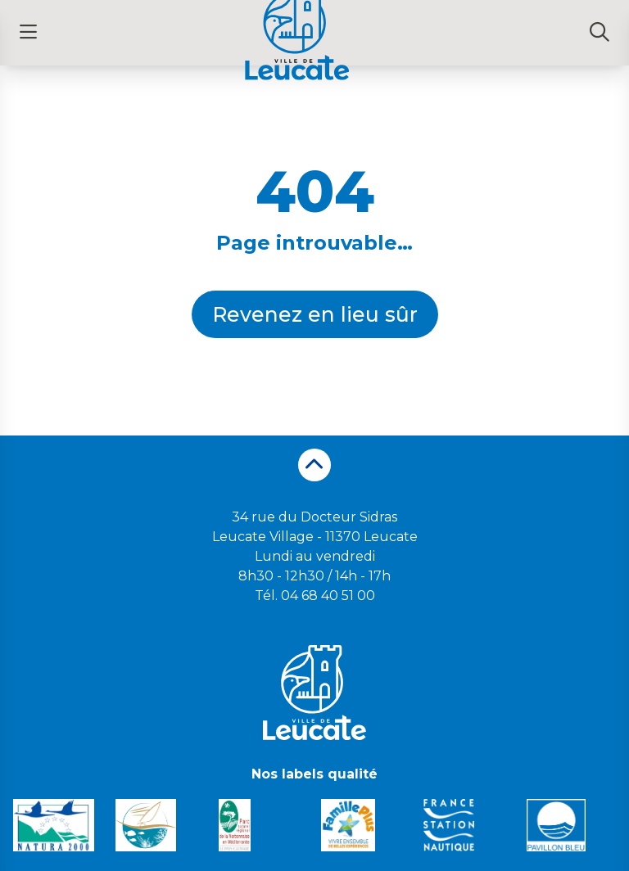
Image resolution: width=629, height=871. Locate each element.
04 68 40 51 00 (328, 595)
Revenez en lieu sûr (315, 314)
